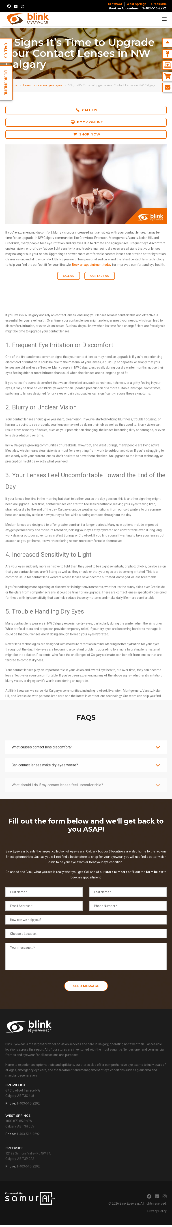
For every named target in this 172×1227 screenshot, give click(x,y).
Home (13, 85)
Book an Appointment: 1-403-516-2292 (137, 8)
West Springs (136, 4)
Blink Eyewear (129, 1205)
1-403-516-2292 (28, 1118)
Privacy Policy (157, 1213)
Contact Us (99, 275)
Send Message (86, 988)
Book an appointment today (91, 264)
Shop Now (86, 134)
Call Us (86, 110)
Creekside (159, 4)
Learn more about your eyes (42, 85)
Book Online (87, 122)
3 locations (117, 881)
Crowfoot (115, 4)
